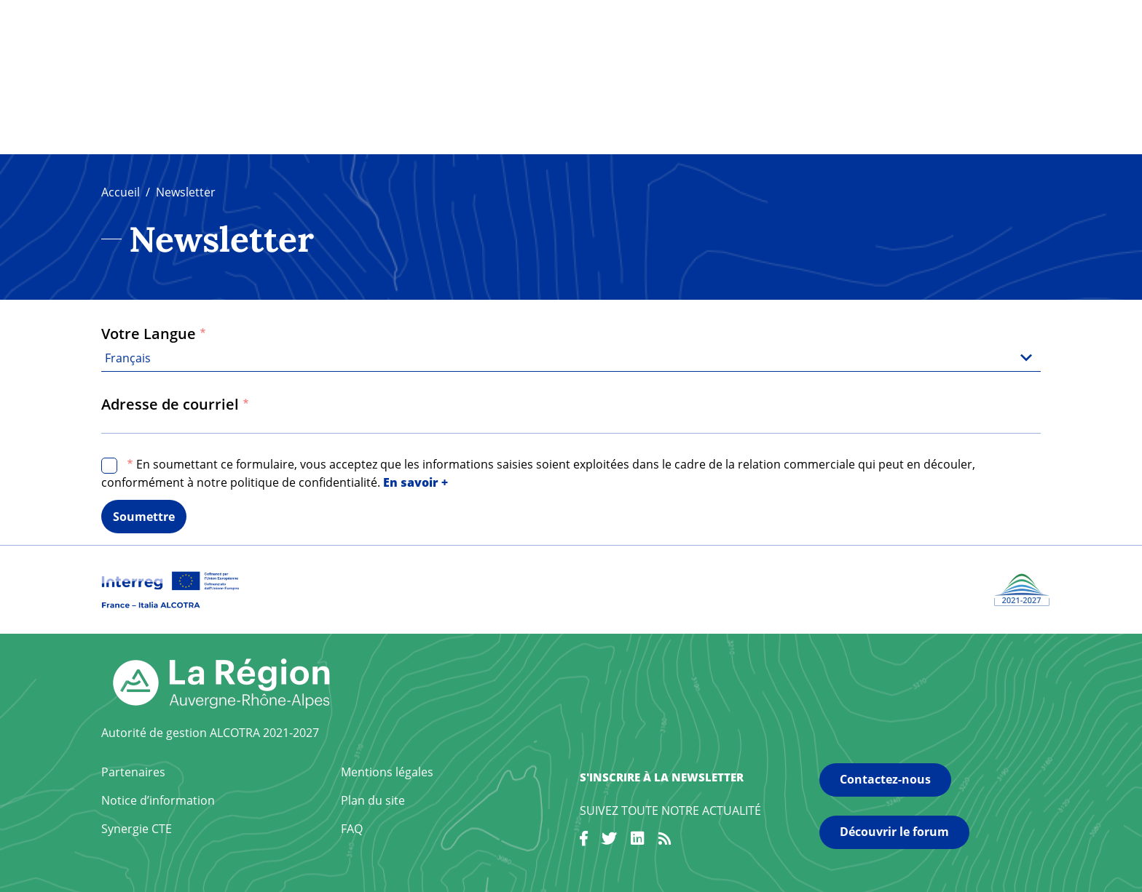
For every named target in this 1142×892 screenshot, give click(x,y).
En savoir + (415, 482)
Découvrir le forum (894, 832)
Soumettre (144, 517)
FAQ (352, 829)
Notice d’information (158, 800)
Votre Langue (148, 333)
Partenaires (133, 772)
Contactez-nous (885, 779)
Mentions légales (387, 772)
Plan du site (373, 800)
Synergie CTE (136, 829)
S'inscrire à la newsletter (662, 777)
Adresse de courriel (170, 404)
